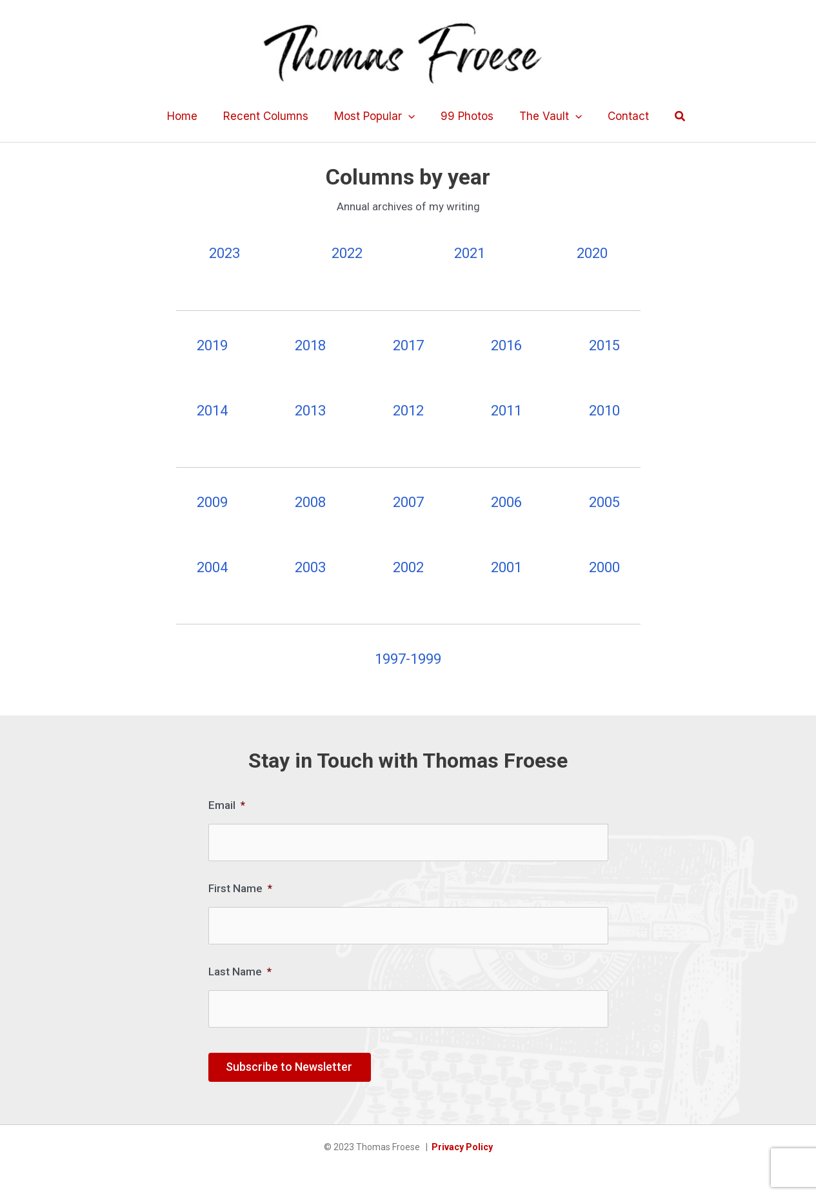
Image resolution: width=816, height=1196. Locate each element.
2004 (212, 567)
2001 (506, 567)
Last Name (240, 966)
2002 (408, 567)
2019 (212, 345)
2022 (347, 253)
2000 (604, 567)
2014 (212, 411)
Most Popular (376, 116)
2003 (310, 567)
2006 (506, 502)
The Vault (544, 116)
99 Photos (465, 116)
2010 (604, 411)
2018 (310, 345)
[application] (410, 116)
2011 (506, 411)
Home (192, 116)
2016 (506, 345)
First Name (240, 885)
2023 (224, 253)
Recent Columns (271, 116)
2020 (592, 253)
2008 (310, 502)
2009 (212, 502)
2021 (469, 253)
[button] (669, 116)
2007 (408, 502)
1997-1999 (408, 659)
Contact (618, 116)
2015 (604, 345)
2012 (408, 411)
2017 (408, 345)
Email (226, 805)
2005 (604, 502)
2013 (310, 411)
